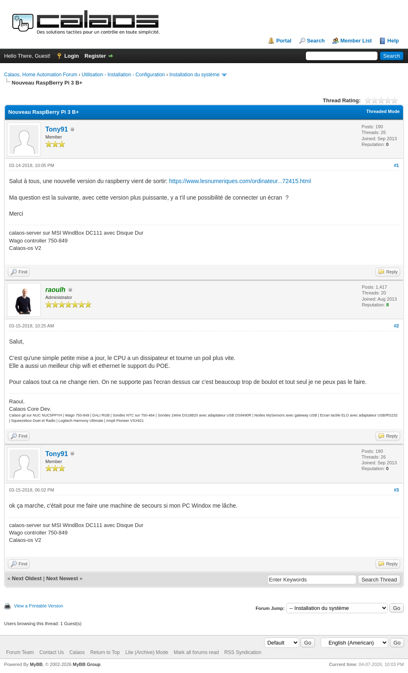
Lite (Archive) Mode (146, 652)
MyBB (36, 664)
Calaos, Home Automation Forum (40, 75)
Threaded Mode (383, 111)
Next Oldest (27, 578)
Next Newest (62, 578)
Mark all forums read (196, 652)
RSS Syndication (242, 652)
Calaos (76, 652)
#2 (396, 325)
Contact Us (51, 652)
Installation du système (194, 75)
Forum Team (20, 652)
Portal (283, 41)
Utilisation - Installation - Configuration (123, 75)
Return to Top (105, 652)
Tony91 (56, 129)
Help (393, 41)
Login (71, 56)
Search (316, 41)
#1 (396, 165)
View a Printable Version (38, 605)
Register (95, 56)
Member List (356, 41)
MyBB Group (86, 664)
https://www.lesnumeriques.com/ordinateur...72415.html (240, 181)
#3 (396, 489)
